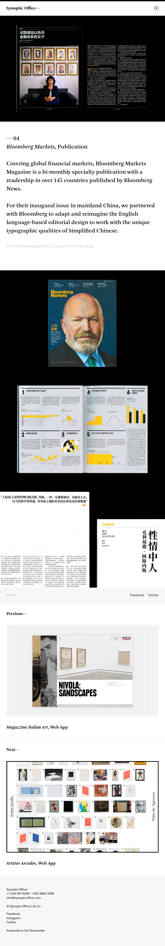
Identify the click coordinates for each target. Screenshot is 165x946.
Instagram (13, 918)
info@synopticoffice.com (23, 898)
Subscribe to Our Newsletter (25, 930)
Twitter (153, 595)
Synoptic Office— (23, 8)
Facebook (137, 595)
